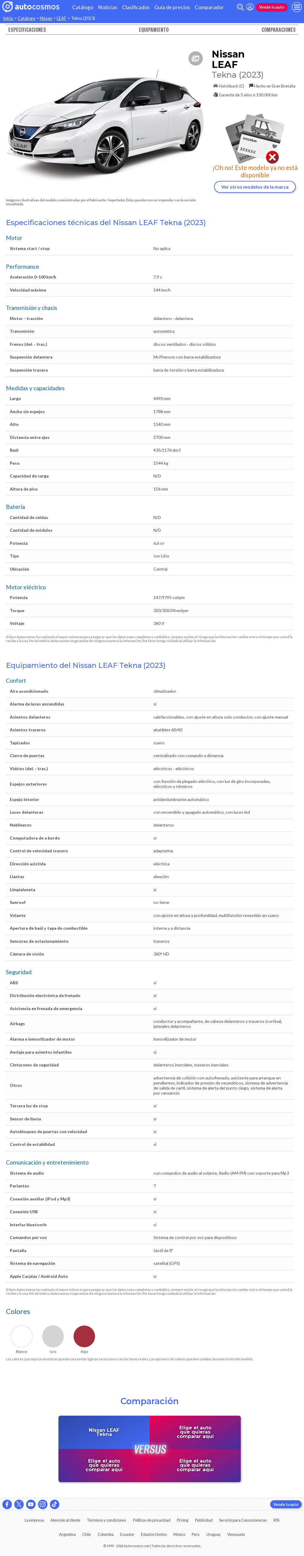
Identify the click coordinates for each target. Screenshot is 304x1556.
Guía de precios (172, 7)
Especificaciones (27, 29)
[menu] (297, 7)
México (179, 1534)
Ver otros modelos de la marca (255, 186)
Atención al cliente (65, 1520)
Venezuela (236, 1534)
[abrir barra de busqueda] (240, 7)
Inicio (8, 18)
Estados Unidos (154, 1534)
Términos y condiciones (106, 1520)
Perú (196, 1534)
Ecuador (127, 1534)
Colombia (106, 1534)
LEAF (61, 18)
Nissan (46, 18)
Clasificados (136, 7)
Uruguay (213, 1534)
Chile (86, 1534)
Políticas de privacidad (151, 1520)
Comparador (209, 7)
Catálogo (82, 7)
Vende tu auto (271, 7)
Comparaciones (279, 29)
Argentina (67, 1534)
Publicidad (204, 1520)
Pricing (182, 1520)
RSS (276, 1520)
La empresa (34, 1520)
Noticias (107, 7)
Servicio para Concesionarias (243, 1520)
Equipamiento (154, 29)
